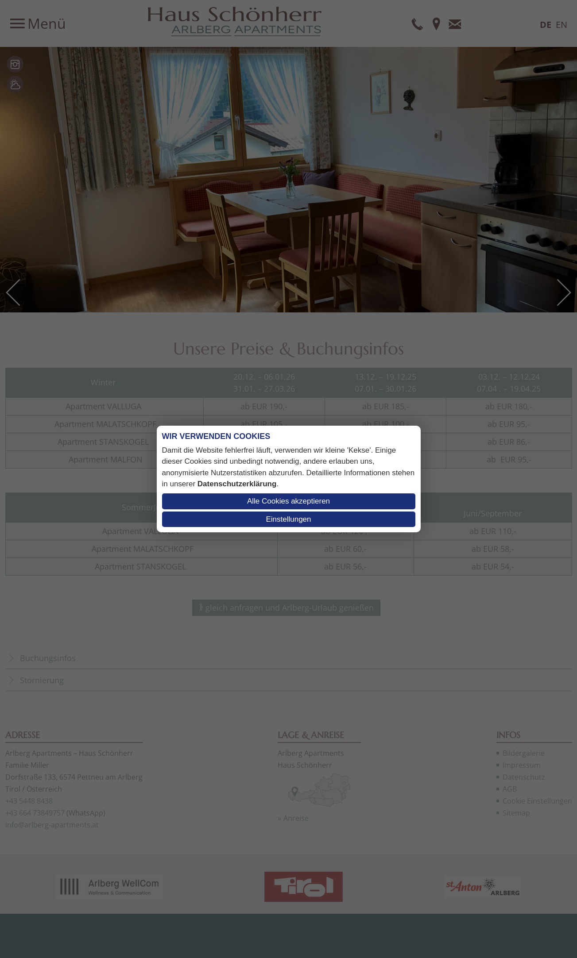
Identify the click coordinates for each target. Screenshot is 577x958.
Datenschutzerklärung (237, 484)
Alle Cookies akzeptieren (288, 501)
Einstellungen (288, 519)
